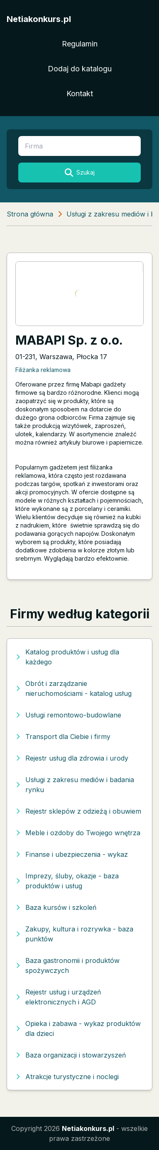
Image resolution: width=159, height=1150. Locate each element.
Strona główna (30, 214)
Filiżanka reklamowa (43, 369)
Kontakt (79, 93)
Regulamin (80, 43)
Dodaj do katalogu (80, 68)
